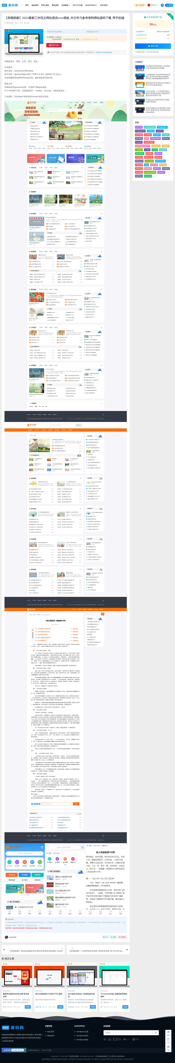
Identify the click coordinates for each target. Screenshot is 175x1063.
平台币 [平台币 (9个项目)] (155, 150)
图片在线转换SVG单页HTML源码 (48, 994)
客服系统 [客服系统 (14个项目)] (166, 146)
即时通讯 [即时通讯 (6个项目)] (139, 138)
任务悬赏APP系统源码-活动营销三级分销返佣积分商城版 (158, 67)
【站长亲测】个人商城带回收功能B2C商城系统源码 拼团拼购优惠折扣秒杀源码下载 (158, 93)
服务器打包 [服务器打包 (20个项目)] (148, 157)
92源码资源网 (74, 1056)
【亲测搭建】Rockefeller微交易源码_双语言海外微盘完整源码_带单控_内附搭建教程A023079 (158, 76)
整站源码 (55, 5)
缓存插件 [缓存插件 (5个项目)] (157, 168)
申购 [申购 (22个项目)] (146, 165)
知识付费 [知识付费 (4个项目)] (154, 165)
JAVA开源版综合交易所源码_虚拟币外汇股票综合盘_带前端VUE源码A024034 (158, 110)
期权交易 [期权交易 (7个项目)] (158, 157)
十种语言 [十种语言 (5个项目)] (166, 135)
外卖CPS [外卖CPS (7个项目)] (139, 142)
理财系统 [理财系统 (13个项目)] (139, 165)
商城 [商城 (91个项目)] (146, 138)
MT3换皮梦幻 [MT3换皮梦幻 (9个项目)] (162, 127)
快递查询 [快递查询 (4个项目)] (149, 153)
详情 (27, 1007)
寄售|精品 (45, 5)
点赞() (122, 937)
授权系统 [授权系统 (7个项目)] (158, 153)
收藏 (113, 937)
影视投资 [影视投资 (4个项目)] (163, 150)
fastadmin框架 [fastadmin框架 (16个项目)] (150, 127)
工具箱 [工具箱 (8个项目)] (147, 150)
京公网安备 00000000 (116, 1056)
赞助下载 (54, 45)
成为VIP (140, 5)
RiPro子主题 (77, 5)
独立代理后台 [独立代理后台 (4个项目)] (160, 161)
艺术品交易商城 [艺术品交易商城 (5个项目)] (150, 172)
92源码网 (10, 937)
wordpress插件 (81, 1035)
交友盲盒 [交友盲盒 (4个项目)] (160, 131)
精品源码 (35, 4)
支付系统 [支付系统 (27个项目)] (139, 157)
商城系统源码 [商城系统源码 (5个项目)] (155, 138)
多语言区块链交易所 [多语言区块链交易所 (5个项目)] (142, 146)
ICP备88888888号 (101, 1056)
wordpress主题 (81, 1031)
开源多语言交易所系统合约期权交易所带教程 (158, 101)
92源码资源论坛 (33, 1050)
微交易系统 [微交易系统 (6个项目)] (139, 153)
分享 (105, 937)
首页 (27, 5)
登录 (169, 5)
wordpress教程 (81, 1039)
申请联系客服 (17, 1050)
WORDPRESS (90, 5)
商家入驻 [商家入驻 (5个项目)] (166, 138)
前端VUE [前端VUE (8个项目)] (157, 135)
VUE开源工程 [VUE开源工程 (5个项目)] (140, 131)
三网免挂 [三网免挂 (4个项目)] (151, 131)
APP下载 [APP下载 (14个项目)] (139, 127)
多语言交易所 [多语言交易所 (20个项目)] (149, 142)
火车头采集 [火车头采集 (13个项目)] (149, 161)
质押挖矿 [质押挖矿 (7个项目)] (161, 172)
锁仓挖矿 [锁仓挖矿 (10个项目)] (148, 176)
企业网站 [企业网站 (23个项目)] (148, 135)
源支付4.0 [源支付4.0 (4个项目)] (139, 161)
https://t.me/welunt (104, 52)
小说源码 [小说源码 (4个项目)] (139, 150)
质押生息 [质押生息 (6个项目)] (139, 176)
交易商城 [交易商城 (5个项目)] (139, 135)
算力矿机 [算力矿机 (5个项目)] (163, 165)
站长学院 (103, 5)
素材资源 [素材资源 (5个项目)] (148, 168)
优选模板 (65, 5)
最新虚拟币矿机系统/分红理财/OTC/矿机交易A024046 (158, 84)
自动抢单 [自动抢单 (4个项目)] (166, 168)
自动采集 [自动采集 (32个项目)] (139, 172)
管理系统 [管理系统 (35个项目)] (139, 168)
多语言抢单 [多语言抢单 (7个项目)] (156, 146)
